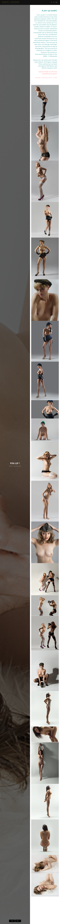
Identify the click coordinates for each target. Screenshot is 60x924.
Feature (11, 466)
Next (18, 920)
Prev (11, 920)
